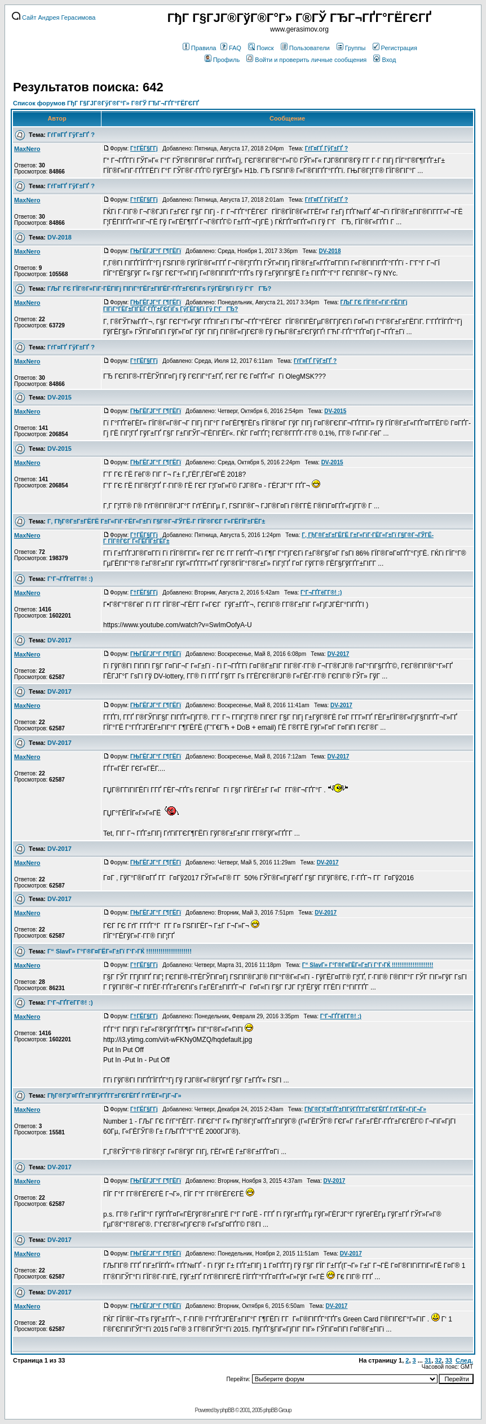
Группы (351, 48)
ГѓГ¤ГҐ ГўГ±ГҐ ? (71, 134)
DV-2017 (59, 640)
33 (448, 1360)
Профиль (222, 59)
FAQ (230, 48)
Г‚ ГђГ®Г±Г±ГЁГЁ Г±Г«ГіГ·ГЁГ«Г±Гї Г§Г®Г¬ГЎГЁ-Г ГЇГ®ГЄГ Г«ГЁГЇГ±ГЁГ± (156, 521)
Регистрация (395, 48)
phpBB (227, 1410)
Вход (384, 59)
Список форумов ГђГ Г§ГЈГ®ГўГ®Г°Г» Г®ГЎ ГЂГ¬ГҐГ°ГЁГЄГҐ (106, 103)
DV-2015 (59, 397)
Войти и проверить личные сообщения (306, 59)
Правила (200, 48)
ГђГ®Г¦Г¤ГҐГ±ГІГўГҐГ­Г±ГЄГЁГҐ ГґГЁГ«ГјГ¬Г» (114, 1095)
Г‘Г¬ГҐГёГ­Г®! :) (70, 578)
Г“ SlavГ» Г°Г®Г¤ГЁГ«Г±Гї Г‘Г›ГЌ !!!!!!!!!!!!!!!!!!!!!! (119, 951)
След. (464, 1360)
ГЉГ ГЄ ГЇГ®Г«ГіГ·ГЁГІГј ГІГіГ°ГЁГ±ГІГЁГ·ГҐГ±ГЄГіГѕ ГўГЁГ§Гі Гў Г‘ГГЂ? (159, 288)
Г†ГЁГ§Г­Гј (144, 148)
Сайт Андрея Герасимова (53, 17)
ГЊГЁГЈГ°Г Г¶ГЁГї (155, 251)
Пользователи (305, 48)
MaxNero (27, 148)
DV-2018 (59, 237)
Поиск (260, 48)
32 (438, 1360)
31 (428, 1360)
